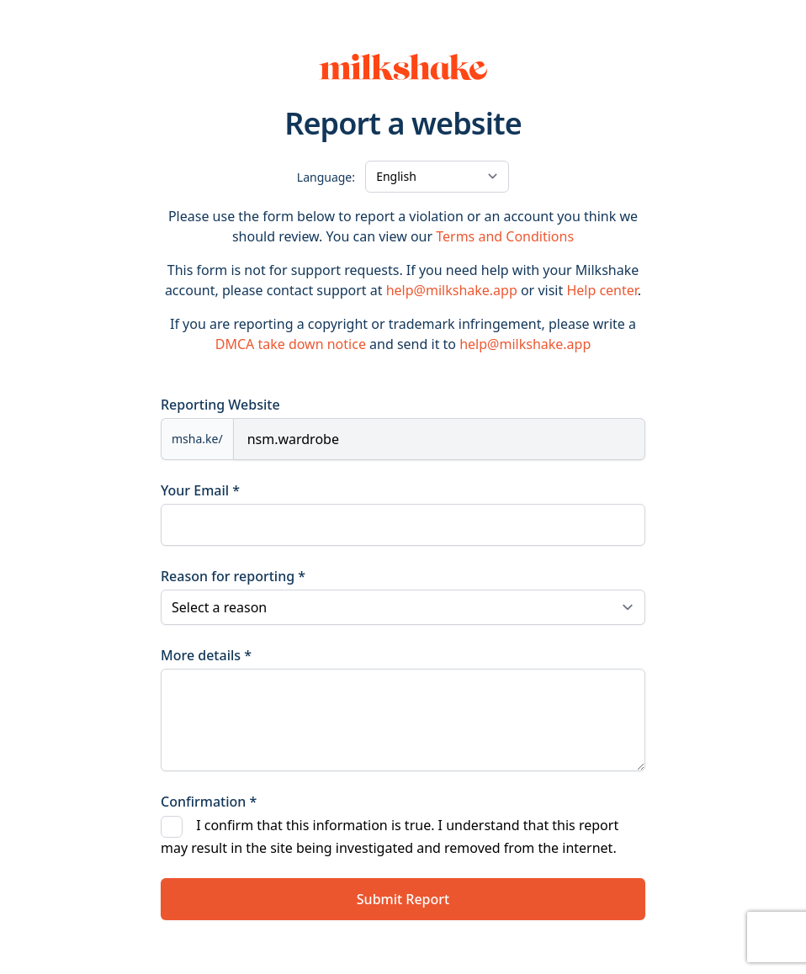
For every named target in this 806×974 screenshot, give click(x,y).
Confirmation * (209, 801)
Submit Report (403, 899)
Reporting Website (220, 404)
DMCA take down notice (290, 344)
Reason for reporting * (233, 576)
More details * (206, 655)
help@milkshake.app (451, 290)
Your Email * (200, 490)
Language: (326, 177)
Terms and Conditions (505, 236)
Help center (601, 290)
